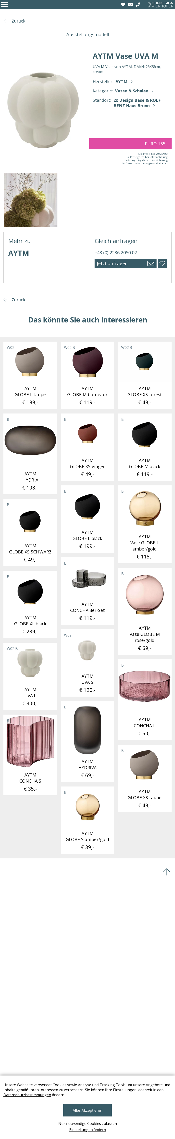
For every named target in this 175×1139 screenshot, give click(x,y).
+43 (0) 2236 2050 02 (116, 252)
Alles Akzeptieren (87, 1110)
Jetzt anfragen (112, 263)
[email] (131, 5)
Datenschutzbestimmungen (27, 1094)
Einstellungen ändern (87, 1129)
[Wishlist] (123, 5)
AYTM (121, 81)
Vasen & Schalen (131, 91)
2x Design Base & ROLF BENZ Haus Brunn (137, 102)
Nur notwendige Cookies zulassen (87, 1123)
